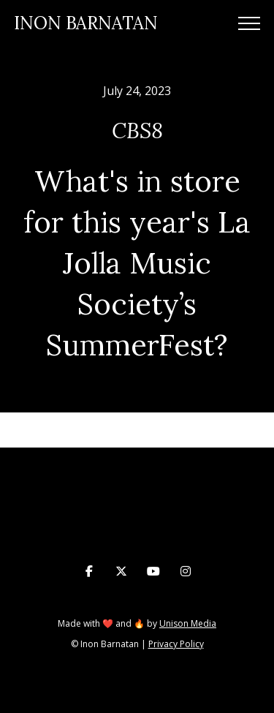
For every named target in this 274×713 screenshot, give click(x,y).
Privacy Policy (176, 644)
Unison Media (187, 623)
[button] (249, 23)
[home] (86, 23)
